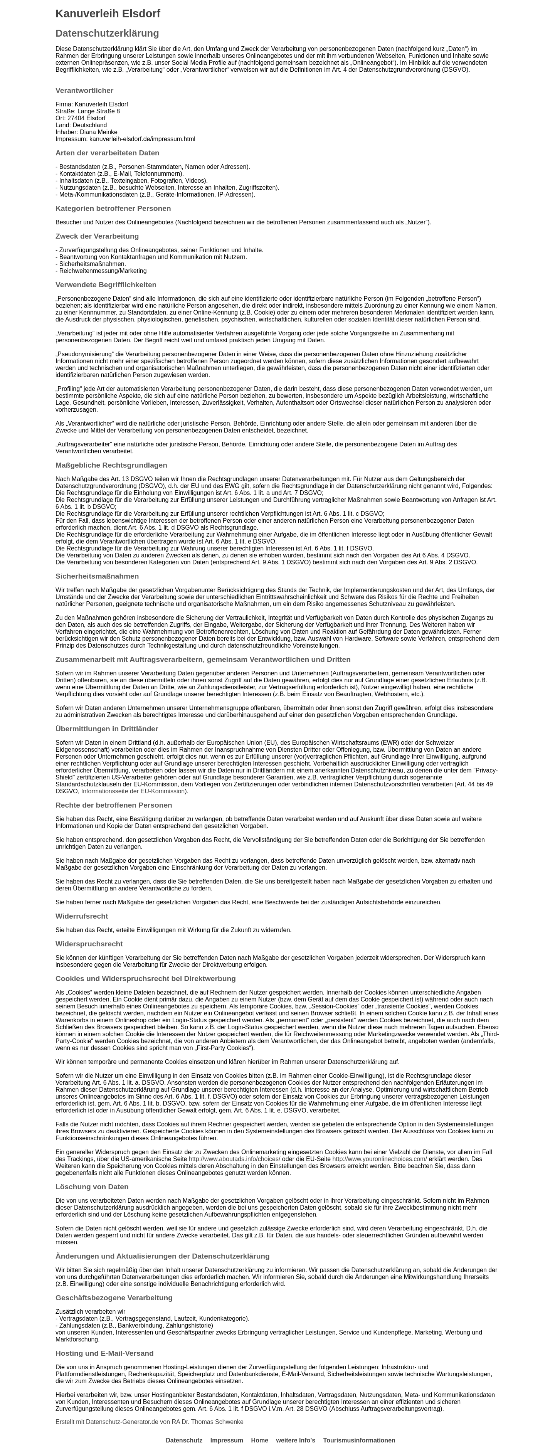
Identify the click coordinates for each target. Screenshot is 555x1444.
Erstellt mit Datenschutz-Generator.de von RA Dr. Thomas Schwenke (150, 1422)
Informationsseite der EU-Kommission (133, 791)
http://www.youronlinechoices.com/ (380, 1159)
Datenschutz (184, 1440)
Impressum (226, 1440)
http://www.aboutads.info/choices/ (234, 1159)
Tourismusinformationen (359, 1440)
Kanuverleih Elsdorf (108, 13)
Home (259, 1440)
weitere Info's (295, 1440)
